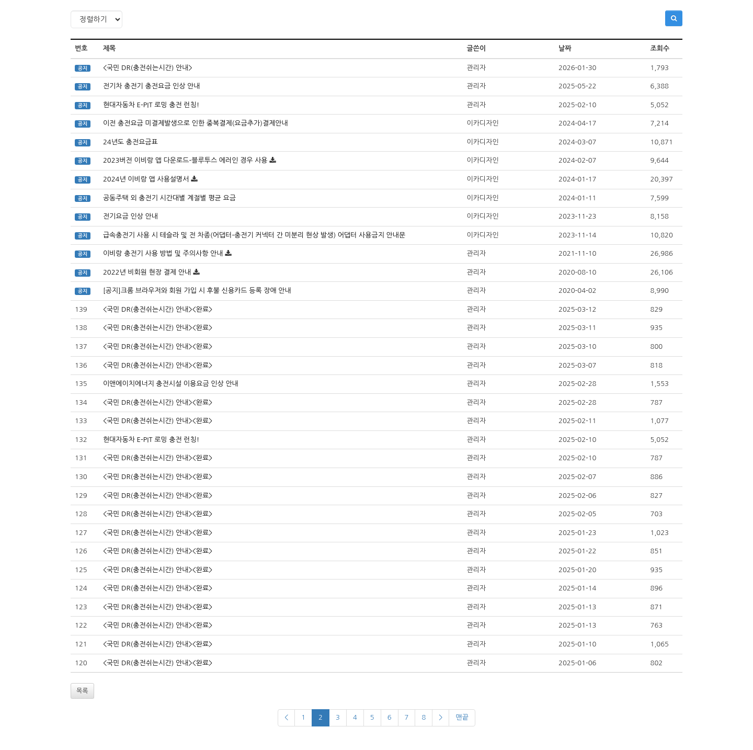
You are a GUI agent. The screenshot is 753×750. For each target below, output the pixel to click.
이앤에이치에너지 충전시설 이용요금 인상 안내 (170, 383)
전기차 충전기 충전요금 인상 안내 (151, 86)
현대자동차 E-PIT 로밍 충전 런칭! (151, 104)
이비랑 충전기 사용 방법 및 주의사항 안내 (163, 253)
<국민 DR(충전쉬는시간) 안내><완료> (157, 309)
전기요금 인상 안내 (130, 216)
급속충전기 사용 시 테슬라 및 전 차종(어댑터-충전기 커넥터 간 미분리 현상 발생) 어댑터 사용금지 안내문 (254, 235)
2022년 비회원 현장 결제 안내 (147, 272)
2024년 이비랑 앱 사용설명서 (146, 179)
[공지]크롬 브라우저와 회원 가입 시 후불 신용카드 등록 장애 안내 (197, 290)
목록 (82, 691)
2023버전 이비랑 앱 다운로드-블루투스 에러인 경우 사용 (185, 160)
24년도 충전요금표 (130, 142)
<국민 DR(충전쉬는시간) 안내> (147, 67)
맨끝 (461, 717)
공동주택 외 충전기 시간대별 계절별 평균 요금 (169, 198)
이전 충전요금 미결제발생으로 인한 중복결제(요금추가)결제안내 (195, 123)
